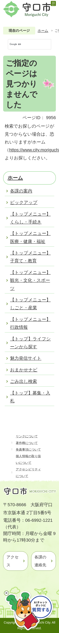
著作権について (27, 443)
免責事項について (28, 449)
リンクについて (27, 436)
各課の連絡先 (40, 561)
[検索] (26, 44)
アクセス (12, 561)
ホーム (43, 31)
